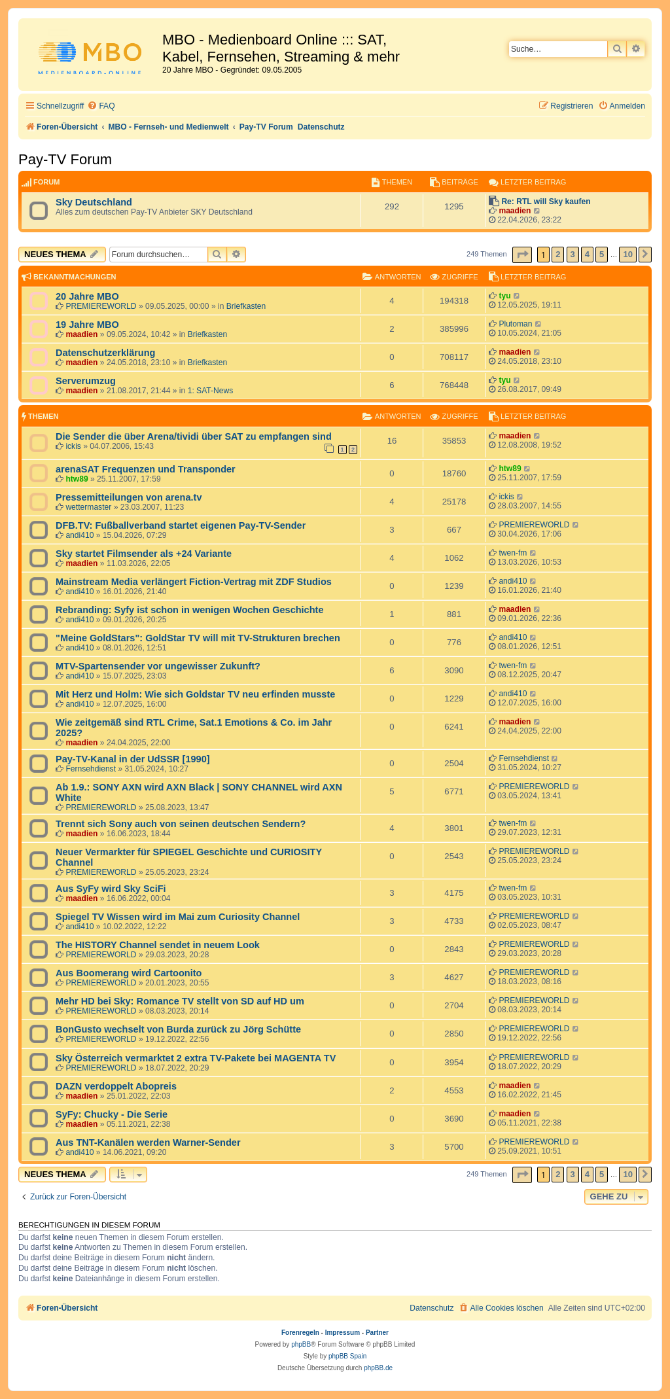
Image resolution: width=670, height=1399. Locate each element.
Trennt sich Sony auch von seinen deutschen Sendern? (181, 824)
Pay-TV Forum (65, 159)
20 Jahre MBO (87, 296)
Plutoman (515, 323)
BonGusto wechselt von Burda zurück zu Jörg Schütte (178, 1029)
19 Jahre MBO (87, 324)
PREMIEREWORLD (100, 306)
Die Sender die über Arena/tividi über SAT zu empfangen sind (194, 436)
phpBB (301, 1344)
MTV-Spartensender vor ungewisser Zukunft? (158, 666)
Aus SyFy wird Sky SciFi (111, 888)
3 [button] (573, 254)
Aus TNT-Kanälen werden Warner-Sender (148, 1142)
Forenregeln (300, 1332)
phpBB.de (378, 1368)
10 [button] (627, 254)
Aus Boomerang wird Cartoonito (129, 973)
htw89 (76, 479)
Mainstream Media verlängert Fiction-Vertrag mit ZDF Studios (194, 581)
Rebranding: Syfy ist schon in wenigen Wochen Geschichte (189, 610)
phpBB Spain (347, 1356)
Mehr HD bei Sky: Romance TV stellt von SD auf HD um (180, 1001)
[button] (522, 255)
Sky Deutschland (94, 202)
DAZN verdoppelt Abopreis (116, 1086)
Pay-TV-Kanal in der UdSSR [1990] (133, 759)
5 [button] (601, 254)
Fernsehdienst (90, 768)
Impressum (342, 1332)
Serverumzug (86, 381)
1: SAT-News (211, 390)
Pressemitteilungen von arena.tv (129, 497)
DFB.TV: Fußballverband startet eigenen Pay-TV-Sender (181, 525)
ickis (73, 446)
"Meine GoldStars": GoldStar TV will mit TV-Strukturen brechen (198, 638)
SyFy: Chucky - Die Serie (112, 1114)
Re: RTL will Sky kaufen (545, 201)
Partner (377, 1332)
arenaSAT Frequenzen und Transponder (146, 469)
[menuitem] (101, 106)
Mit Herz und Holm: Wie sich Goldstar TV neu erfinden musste (195, 694)
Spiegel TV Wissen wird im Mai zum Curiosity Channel (178, 917)
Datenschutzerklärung (105, 352)
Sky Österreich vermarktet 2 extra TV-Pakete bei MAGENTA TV (196, 1058)
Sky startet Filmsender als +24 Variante (144, 553)
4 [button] (587, 254)
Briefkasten (246, 306)
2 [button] (557, 254)
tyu (504, 295)
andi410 (79, 535)
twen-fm (513, 553)
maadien (515, 210)
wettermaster (88, 507)
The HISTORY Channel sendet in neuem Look (158, 945)
